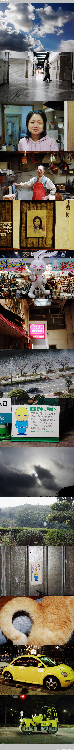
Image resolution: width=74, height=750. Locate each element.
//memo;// (35, 746)
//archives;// (38, 746)
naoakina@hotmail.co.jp (70, 748)
